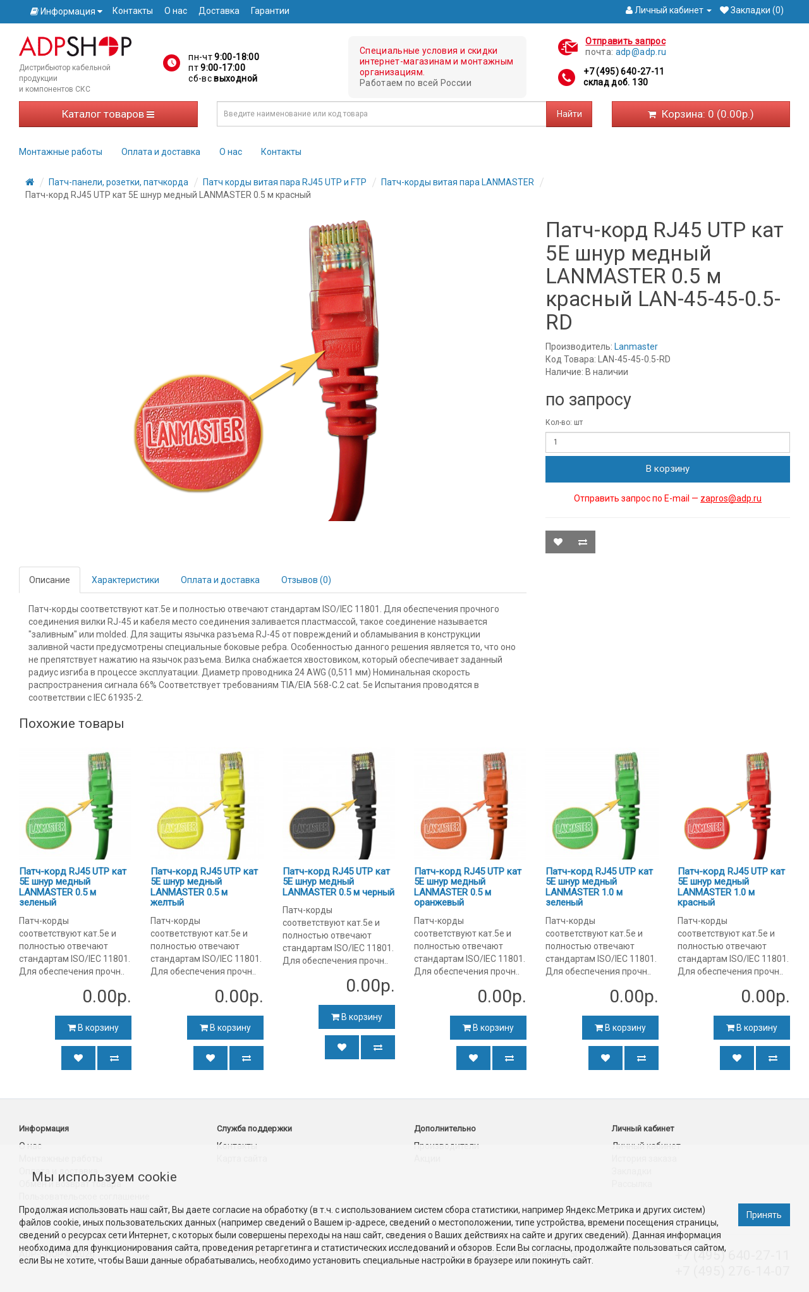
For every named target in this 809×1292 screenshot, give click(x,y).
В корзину (668, 468)
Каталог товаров (108, 114)
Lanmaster (636, 346)
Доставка (219, 11)
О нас (175, 11)
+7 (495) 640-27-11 (623, 71)
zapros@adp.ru (731, 498)
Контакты (133, 11)
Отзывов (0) (306, 580)
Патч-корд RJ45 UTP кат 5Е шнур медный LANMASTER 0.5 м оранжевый (467, 887)
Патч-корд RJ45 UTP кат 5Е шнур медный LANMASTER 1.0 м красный (731, 887)
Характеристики (125, 580)
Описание (49, 580)
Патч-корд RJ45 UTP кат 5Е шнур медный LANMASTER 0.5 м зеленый (72, 887)
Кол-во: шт (564, 422)
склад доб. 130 (615, 82)
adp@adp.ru (641, 52)
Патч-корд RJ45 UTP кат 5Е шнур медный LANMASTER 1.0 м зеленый (599, 887)
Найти (569, 114)
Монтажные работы (60, 152)
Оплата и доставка (160, 152)
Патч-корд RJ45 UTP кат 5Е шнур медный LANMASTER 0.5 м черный (338, 882)
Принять (764, 1215)
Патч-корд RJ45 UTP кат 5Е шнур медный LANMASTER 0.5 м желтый (204, 887)
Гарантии (270, 11)
